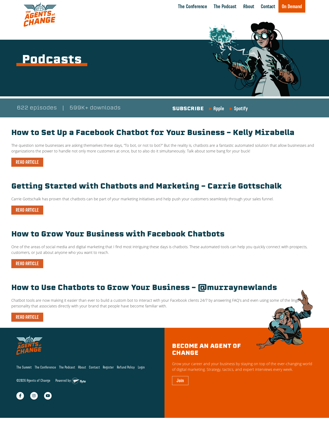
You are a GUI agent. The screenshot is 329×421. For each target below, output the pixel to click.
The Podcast (224, 6)
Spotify (241, 109)
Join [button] (180, 380)
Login (141, 367)
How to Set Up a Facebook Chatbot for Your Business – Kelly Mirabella (160, 133)
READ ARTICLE (27, 162)
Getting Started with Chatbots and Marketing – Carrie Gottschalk (153, 187)
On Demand (292, 6)
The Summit (24, 367)
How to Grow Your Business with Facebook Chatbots (124, 235)
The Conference (192, 6)
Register (108, 367)
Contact (268, 6)
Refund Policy (126, 367)
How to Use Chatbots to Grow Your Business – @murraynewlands (151, 288)
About (248, 6)
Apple (218, 109)
